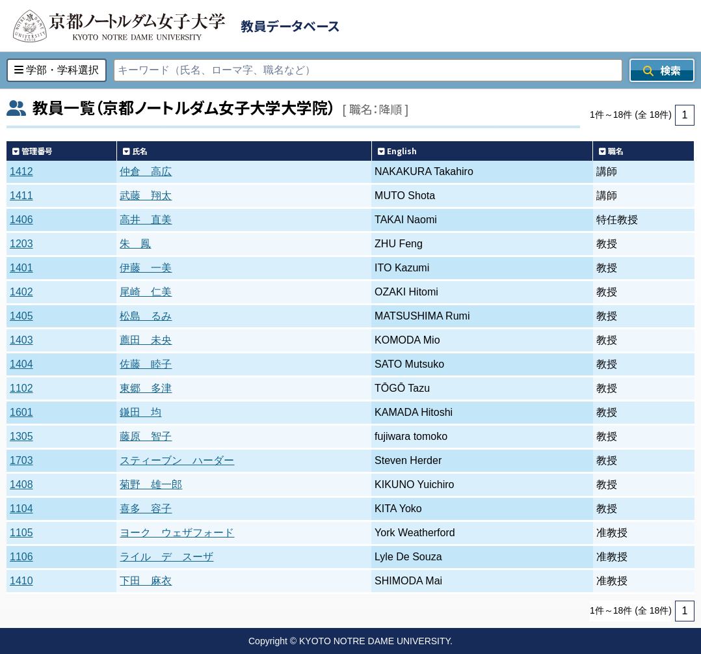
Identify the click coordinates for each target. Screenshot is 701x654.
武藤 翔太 (146, 195)
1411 (21, 195)
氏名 (135, 150)
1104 (21, 508)
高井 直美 (146, 219)
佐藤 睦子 (146, 364)
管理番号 (32, 150)
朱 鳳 (135, 243)
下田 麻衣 (146, 580)
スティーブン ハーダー (177, 460)
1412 (21, 171)
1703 (21, 460)
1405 (21, 315)
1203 (21, 243)
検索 (662, 70)
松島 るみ (146, 315)
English (397, 150)
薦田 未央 (146, 340)
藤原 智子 (146, 436)
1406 (21, 219)
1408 (21, 484)
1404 (21, 364)
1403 (21, 340)
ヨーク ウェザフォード (177, 532)
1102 (21, 388)
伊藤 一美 (146, 267)
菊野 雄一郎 (151, 484)
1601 (21, 412)
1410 (21, 580)
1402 (21, 291)
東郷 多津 (146, 388)
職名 (611, 150)
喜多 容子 (146, 508)
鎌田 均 (140, 412)
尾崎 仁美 (146, 291)
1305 (21, 436)
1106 (21, 556)
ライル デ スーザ (166, 556)
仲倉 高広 (146, 171)
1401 (21, 267)
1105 (21, 532)
